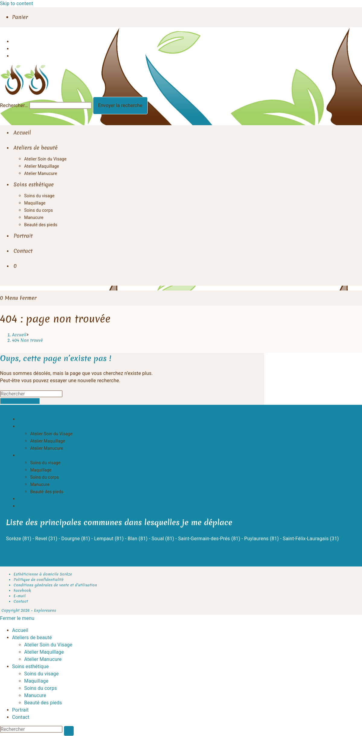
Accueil (26, 419)
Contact (26, 506)
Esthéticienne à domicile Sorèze (43, 574)
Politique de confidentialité (39, 579)
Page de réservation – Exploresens (56, 552)
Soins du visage (45, 462)
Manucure (40, 484)
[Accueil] (19, 335)
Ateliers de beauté (38, 426)
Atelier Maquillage (47, 441)
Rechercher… (14, 105)
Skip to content (16, 3)
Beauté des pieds (46, 491)
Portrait (26, 499)
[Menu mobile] (21, 297)
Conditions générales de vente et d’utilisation (55, 585)
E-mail (20, 595)
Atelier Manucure (46, 448)
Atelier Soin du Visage (51, 433)
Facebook (22, 590)
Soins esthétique (36, 455)
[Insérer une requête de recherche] (31, 393)
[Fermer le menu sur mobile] (17, 618)
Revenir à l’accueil (20, 401)
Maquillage (41, 470)
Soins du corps (44, 477)
